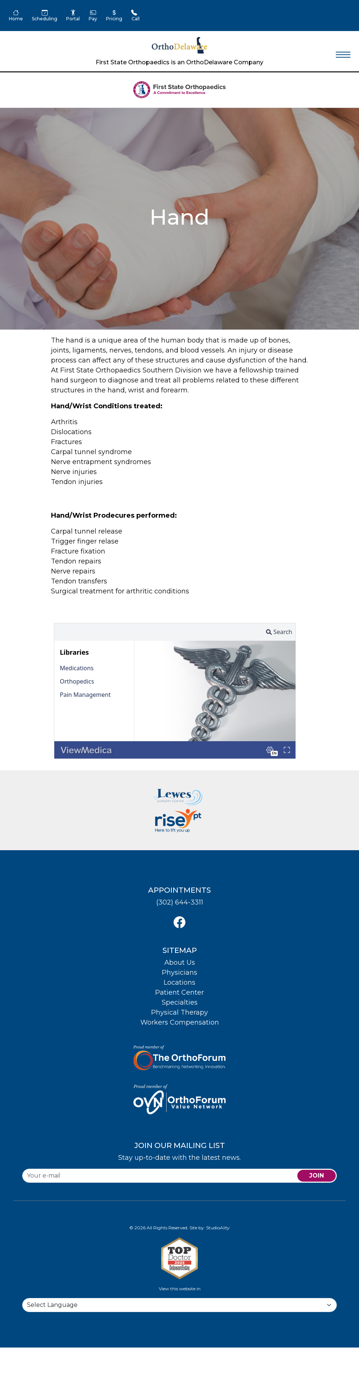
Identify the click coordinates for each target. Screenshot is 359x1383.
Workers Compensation (179, 1022)
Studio (218, 1227)
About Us (179, 962)
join (316, 1175)
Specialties (180, 1002)
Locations (179, 982)
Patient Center (179, 992)
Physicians (179, 972)
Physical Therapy (179, 1012)
